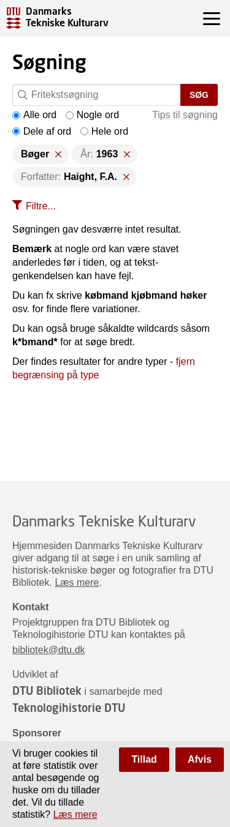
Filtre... (41, 206)
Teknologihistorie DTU (68, 707)
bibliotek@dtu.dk (48, 650)
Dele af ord (41, 131)
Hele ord (104, 131)
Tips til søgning (185, 115)
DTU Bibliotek (47, 690)
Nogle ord (92, 115)
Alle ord (34, 115)
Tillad (144, 759)
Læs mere (77, 582)
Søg (199, 95)
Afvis (200, 759)
